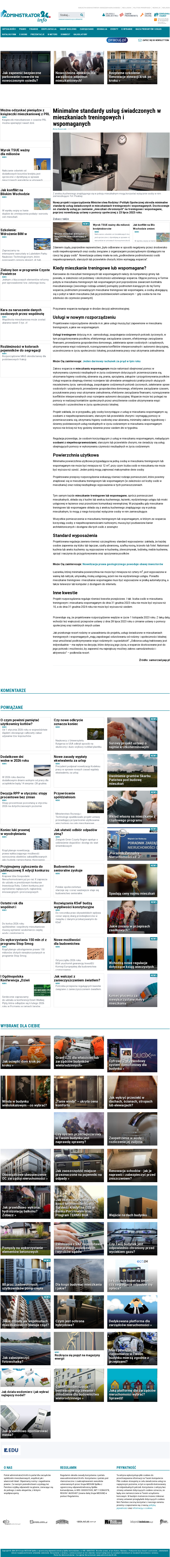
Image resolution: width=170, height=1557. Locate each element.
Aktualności (9, 29)
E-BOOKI (23, 34)
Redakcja (156, 8)
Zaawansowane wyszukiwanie (70, 19)
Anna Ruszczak (59, 129)
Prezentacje (37, 34)
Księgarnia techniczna (141, 1522)
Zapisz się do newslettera (155, 40)
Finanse (33, 29)
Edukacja (102, 29)
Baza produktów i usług (148, 29)
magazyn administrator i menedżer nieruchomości (99, 8)
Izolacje (86, 1522)
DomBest (65, 34)
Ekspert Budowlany (12, 1522)
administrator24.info (26, 15)
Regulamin (126, 8)
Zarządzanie (87, 29)
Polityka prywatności (142, 8)
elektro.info (38, 1522)
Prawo (22, 29)
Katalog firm (9, 34)
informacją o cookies (142, 1508)
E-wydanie (126, 29)
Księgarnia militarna (164, 1522)
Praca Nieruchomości (117, 40)
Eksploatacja (48, 29)
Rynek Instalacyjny (113, 1522)
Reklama (166, 8)
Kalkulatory (80, 34)
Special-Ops (62, 1522)
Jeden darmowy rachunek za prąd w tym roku (111, 361)
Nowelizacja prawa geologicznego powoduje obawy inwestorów (123, 564)
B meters (52, 34)
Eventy (114, 29)
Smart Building (68, 29)
